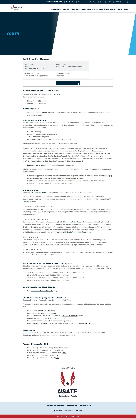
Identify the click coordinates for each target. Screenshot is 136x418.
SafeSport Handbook (56, 318)
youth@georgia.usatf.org (34, 68)
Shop (100, 2)
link (32, 266)
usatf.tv (108, 2)
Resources (86, 9)
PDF (61, 350)
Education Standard (40, 323)
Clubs (95, 9)
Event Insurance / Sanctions (86, 2)
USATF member (48, 311)
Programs (75, 9)
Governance (85, 406)
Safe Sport (104, 9)
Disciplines (56, 9)
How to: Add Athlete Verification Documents (74, 232)
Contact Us (72, 406)
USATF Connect (119, 2)
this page (29, 333)
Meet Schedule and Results (42, 291)
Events (66, 9)
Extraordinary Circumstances (38, 165)
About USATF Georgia (54, 406)
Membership (69, 2)
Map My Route (116, 9)
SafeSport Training (69, 316)
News (126, 9)
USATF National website (38, 192)
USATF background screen (45, 313)
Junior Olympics (40, 112)
